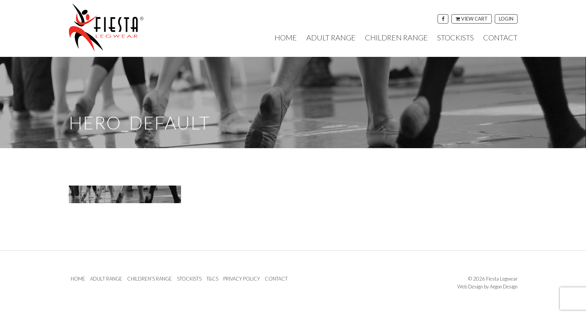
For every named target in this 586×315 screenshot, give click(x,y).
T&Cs (212, 279)
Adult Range (331, 37)
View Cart (471, 19)
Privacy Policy (241, 279)
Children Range (396, 37)
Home (285, 37)
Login (506, 19)
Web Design (470, 287)
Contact (500, 37)
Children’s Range (149, 279)
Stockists (455, 37)
